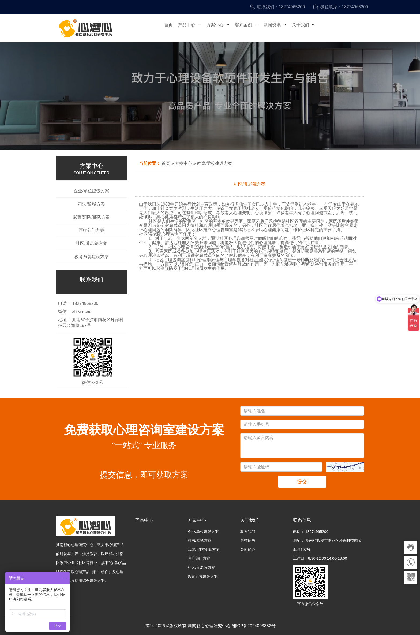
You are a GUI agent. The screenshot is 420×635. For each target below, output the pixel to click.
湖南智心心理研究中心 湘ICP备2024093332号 (232, 625)
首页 (169, 28)
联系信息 (302, 520)
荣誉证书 (247, 540)
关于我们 (317, 28)
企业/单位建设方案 (91, 191)
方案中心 (224, 28)
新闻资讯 (286, 28)
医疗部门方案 (91, 230)
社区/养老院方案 (91, 243)
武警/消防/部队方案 (91, 217)
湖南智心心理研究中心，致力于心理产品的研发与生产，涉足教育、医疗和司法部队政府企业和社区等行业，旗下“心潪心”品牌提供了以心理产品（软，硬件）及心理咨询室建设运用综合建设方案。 (91, 563)
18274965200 (292, 7)
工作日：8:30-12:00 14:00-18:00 (320, 558)
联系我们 (247, 531)
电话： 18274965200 (310, 531)
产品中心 (193, 28)
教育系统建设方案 (91, 257)
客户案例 (255, 28)
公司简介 (247, 549)
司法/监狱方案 (91, 204)
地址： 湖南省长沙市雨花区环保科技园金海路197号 (327, 545)
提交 (302, 481)
